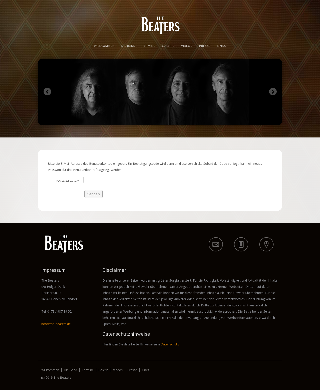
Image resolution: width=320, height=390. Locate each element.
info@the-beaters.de (56, 324)
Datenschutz (170, 344)
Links (221, 46)
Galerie (168, 46)
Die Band (128, 46)
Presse (205, 46)
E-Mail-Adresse (67, 181)
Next (273, 91)
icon (215, 244)
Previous (47, 91)
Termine (148, 46)
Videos (186, 46)
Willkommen (104, 46)
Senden (93, 194)
